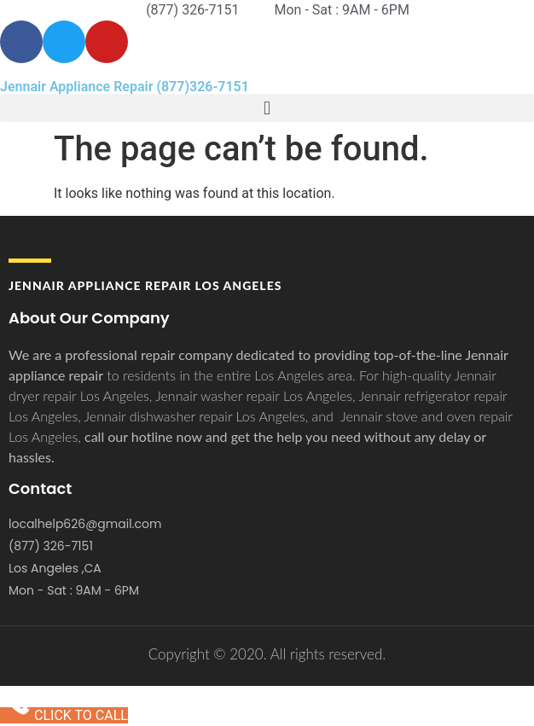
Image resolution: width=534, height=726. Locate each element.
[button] (267, 108)
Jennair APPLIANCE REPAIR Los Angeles (145, 285)
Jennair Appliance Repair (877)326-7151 (124, 86)
